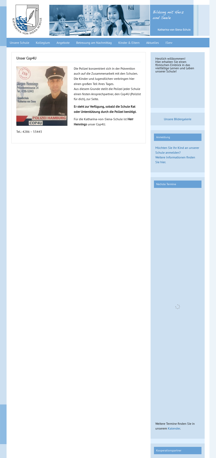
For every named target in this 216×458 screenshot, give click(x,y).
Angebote (63, 43)
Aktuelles (152, 43)
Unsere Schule (19, 43)
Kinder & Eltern (129, 43)
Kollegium (43, 43)
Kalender (174, 428)
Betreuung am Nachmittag (94, 43)
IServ (168, 43)
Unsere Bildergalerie (177, 119)
